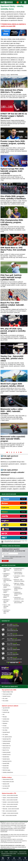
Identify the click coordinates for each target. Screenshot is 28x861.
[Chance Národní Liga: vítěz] (3, 630)
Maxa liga (5, 716)
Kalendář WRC (6, 765)
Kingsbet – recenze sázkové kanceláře (10, 813)
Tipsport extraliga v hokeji (8, 691)
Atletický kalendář (6, 743)
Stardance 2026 (6, 783)
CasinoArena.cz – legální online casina (7, 612)
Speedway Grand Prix (7, 761)
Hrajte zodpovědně (4, 834)
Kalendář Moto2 (6, 756)
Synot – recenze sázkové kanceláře (10, 806)
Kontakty (6, 851)
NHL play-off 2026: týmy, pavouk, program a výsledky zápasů (13, 331)
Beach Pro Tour (6, 750)
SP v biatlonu (5, 734)
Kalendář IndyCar (6, 759)
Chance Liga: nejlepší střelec (13, 654)
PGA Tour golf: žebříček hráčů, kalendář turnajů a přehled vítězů (11, 277)
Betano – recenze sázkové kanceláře (10, 799)
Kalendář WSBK (6, 763)
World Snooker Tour (7, 745)
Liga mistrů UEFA (6, 707)
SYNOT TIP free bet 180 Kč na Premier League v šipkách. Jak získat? (14, 116)
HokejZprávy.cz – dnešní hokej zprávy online (7, 580)
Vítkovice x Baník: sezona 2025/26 (14, 639)
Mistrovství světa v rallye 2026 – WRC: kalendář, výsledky (12, 411)
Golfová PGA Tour (6, 747)
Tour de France (6, 727)
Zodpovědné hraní (4, 830)
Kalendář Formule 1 (7, 696)
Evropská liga (5, 710)
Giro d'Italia (5, 730)
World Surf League (6, 770)
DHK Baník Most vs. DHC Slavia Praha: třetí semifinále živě (13, 250)
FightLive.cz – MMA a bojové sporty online (7, 570)
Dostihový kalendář (6, 752)
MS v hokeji (5, 698)
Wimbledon (5, 723)
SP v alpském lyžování (7, 736)
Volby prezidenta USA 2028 (8, 781)
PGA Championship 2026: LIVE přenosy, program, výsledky (12, 222)
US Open (4, 725)
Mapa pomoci (15, 847)
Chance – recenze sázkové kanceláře (10, 804)
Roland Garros (6, 721)
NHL (4, 714)
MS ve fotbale (5, 700)
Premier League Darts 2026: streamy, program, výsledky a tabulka (13, 143)
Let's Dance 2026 (6, 786)
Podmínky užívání (22, 851)
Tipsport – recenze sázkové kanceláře (10, 797)
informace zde (3, 840)
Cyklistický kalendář (7, 741)
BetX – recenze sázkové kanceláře (10, 810)
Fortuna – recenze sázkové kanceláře (10, 795)
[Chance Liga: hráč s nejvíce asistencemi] (3, 634)
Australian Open (6, 718)
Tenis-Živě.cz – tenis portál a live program (6, 586)
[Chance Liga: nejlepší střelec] (3, 653)
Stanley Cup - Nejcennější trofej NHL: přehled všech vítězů (12, 358)
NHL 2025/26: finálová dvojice (13, 625)
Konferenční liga (6, 712)
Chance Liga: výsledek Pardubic (13, 649)
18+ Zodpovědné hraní (22, 853)
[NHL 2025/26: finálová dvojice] (3, 625)
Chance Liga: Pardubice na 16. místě (14, 658)
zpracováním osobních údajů (15, 556)
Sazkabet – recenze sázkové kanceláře (10, 802)
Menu (25, 2)
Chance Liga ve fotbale (7, 694)
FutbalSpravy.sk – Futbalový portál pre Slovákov (18, 594)
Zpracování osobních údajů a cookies (8, 853)
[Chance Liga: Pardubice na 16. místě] (3, 658)
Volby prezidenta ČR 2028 (8, 779)
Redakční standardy (14, 851)
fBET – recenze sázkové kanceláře (10, 815)
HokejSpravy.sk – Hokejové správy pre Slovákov (18, 589)
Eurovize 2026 (6, 788)
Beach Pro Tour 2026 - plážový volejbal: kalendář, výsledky (12, 305)
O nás (2, 851)
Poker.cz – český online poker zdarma (6, 606)
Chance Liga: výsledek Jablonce (13, 644)
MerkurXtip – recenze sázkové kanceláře (11, 808)
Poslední (21, 452)
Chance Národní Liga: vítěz (12, 630)
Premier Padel (5, 767)
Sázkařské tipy (6, 621)
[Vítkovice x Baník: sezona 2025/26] (3, 639)
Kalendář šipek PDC (7, 738)
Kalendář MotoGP (6, 732)
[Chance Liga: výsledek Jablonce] (3, 644)
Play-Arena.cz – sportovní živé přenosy (6, 596)
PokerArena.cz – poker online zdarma (6, 601)
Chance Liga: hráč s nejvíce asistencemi (15, 635)
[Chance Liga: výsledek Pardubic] (3, 649)
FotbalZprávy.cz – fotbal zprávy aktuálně (6, 575)
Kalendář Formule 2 (7, 754)
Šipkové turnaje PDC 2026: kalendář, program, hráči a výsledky (12, 171)
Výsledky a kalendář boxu (8, 772)
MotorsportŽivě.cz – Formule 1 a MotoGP (7, 591)
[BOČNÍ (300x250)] (11, 683)
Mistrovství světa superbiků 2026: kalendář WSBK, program (13, 439)
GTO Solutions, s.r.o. (7, 855)
